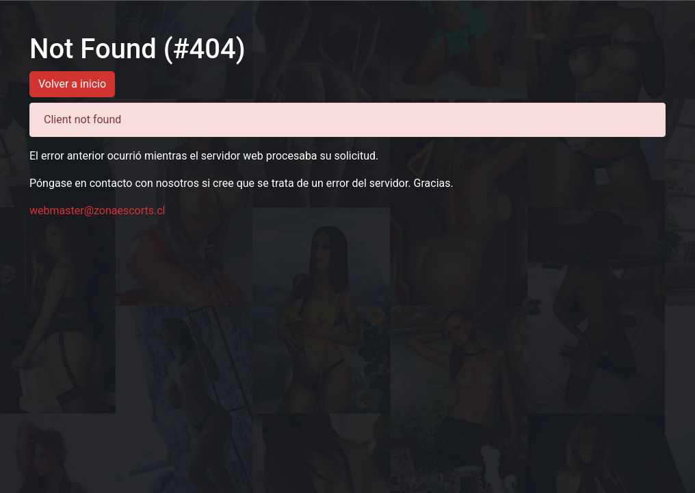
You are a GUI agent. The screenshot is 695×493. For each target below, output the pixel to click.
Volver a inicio (72, 83)
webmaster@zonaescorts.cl (97, 210)
